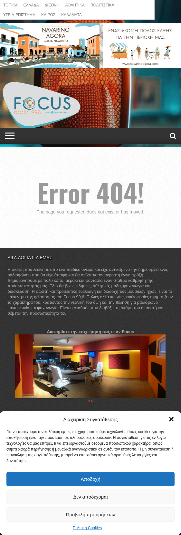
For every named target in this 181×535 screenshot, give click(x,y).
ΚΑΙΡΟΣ (48, 14)
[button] (171, 419)
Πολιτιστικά (102, 4)
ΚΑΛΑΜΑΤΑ (71, 14)
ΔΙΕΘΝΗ (52, 4)
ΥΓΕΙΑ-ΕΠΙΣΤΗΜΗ (19, 14)
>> (90, 401)
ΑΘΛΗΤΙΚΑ (75, 4)
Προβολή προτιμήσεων (90, 514)
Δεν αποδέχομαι (90, 497)
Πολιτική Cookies (87, 528)
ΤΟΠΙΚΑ (10, 4)
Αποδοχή (90, 479)
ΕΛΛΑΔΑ (31, 4)
